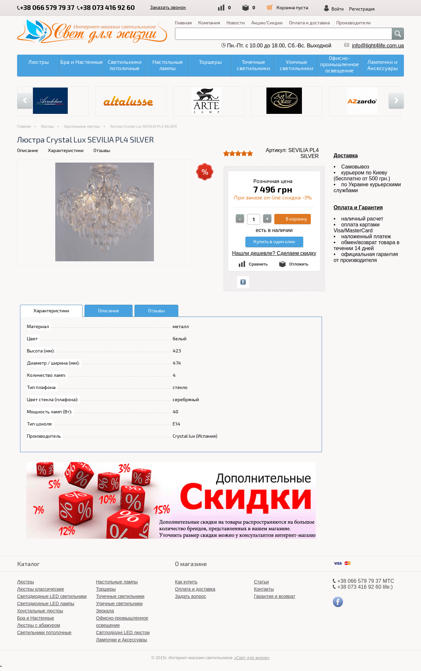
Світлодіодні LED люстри (123, 632)
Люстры (47, 126)
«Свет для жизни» (252, 657)
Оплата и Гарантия (358, 207)
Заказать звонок (168, 7)
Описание (27, 150)
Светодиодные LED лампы (45, 603)
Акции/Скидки (267, 22)
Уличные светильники (119, 603)
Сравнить (258, 264)
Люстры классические (40, 589)
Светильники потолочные (44, 632)
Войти (338, 9)
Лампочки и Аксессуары (121, 639)
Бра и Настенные (35, 618)
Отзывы (101, 150)
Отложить (299, 264)
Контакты (264, 589)
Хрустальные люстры (82, 126)
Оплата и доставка (309, 22)
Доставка (346, 155)
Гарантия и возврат (274, 596)
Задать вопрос (190, 596)
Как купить (186, 581)
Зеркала (105, 610)
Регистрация (362, 9)
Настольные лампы (117, 581)
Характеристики (66, 150)
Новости (236, 22)
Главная (183, 22)
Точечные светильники (120, 596)
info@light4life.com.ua (378, 45)
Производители (353, 22)
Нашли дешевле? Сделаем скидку (274, 253)
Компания (209, 22)
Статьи (261, 581)
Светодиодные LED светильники (52, 596)
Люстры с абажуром (38, 625)
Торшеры (106, 589)
